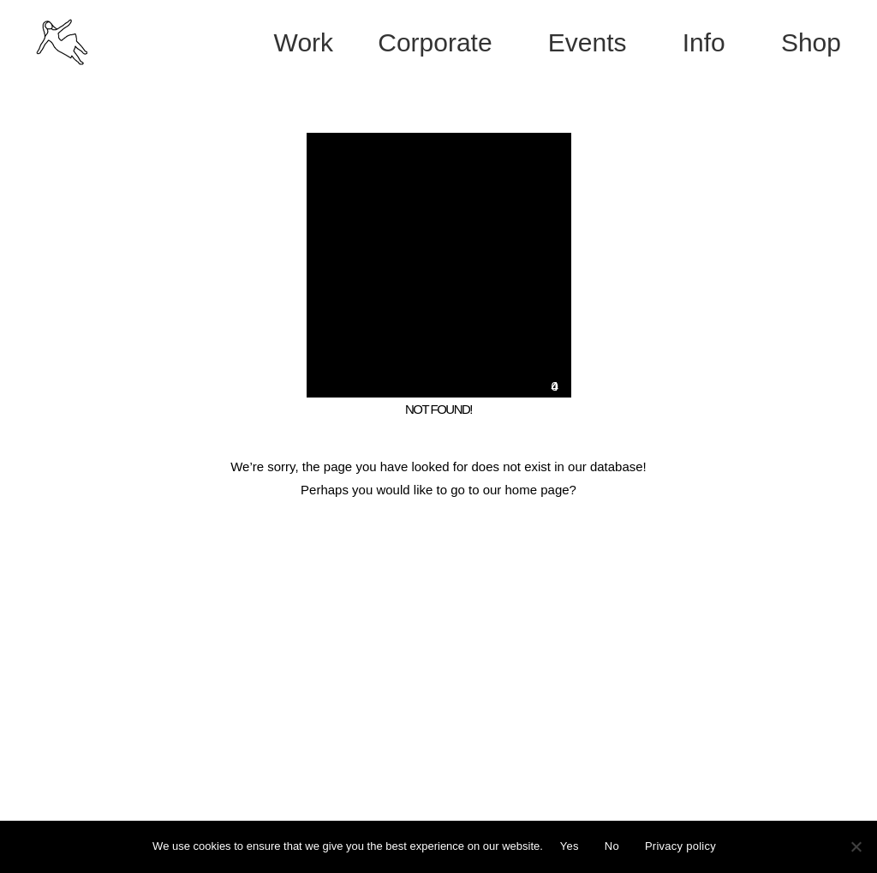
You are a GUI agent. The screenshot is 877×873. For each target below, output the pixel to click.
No (612, 846)
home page (537, 489)
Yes (569, 846)
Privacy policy (680, 846)
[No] (855, 846)
